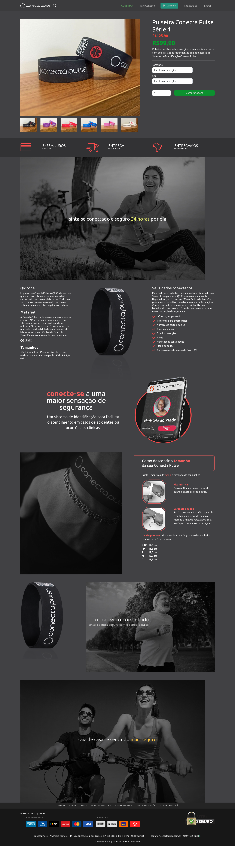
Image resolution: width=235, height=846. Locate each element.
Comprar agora (194, 93)
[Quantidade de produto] (161, 93)
